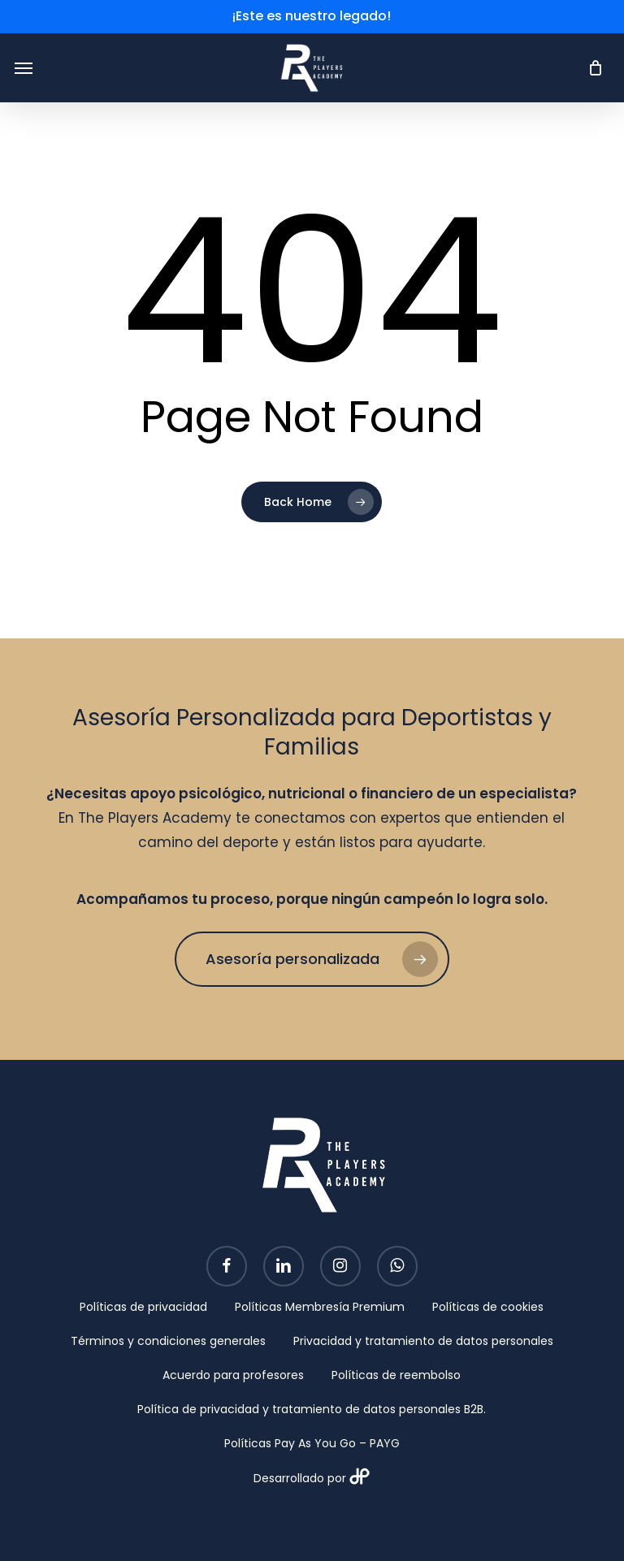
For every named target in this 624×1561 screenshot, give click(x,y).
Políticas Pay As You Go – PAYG (312, 1443)
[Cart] (591, 68)
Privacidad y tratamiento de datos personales (423, 1341)
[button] (23, 68)
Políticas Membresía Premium (320, 1307)
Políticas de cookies (488, 1307)
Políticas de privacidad (143, 1307)
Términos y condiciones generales (168, 1341)
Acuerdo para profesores (233, 1375)
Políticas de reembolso (396, 1375)
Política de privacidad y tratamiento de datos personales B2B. (311, 1409)
